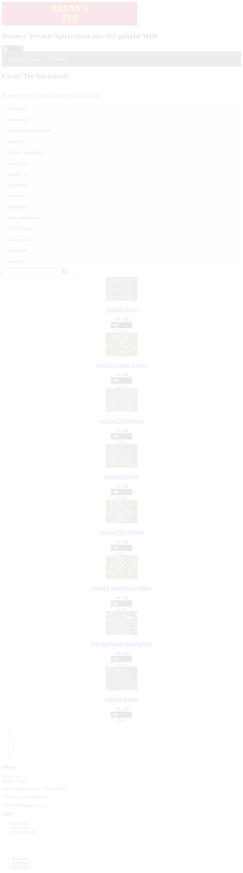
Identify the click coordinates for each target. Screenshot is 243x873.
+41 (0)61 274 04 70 (31, 797)
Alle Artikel (57, 96)
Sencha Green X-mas (121, 365)
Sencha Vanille (121, 476)
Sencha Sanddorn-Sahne (121, 588)
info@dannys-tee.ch (30, 805)
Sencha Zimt (121, 309)
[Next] (12, 754)
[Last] (12, 758)
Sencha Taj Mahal (121, 532)
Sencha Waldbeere (121, 421)
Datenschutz (20, 827)
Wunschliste (20, 863)
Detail (121, 330)
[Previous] (12, 732)
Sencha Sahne (121, 699)
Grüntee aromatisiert (85, 96)
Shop (42, 96)
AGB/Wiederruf (23, 832)
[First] (12, 728)
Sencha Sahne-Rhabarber (121, 643)
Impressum (19, 823)
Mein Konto (20, 867)
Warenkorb (19, 858)
